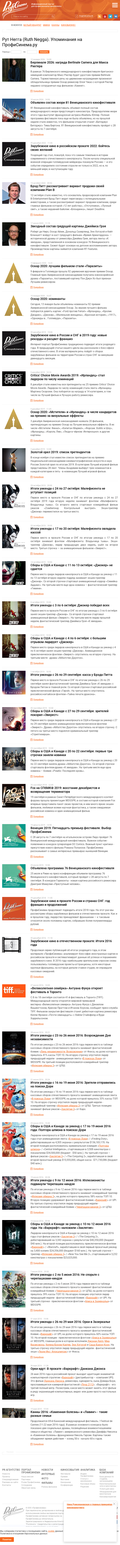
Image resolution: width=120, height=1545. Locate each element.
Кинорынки (66, 1482)
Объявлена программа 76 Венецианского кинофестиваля (72, 868)
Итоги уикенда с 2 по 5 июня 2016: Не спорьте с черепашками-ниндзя (65, 1276)
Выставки (65, 1479)
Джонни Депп (95, 1341)
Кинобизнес (68, 25)
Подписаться (86, 16)
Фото (44, 1478)
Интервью (48, 1474)
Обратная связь (28, 1488)
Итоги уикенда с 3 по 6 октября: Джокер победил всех (70, 605)
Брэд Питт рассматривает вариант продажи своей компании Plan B (67, 188)
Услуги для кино (107, 1489)
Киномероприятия (108, 1497)
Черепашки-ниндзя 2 (88, 1206)
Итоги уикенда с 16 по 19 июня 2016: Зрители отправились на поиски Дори (73, 1084)
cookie (51, 1531)
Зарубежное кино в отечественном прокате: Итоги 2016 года (71, 943)
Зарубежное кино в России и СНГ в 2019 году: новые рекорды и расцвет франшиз (69, 337)
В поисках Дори (92, 1058)
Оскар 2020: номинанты (48, 299)
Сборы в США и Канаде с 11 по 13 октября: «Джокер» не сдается (72, 567)
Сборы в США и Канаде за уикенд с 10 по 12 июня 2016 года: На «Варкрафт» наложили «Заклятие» (71, 1226)
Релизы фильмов (49, 1487)
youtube (104, 16)
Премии (64, 1477)
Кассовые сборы (87, 1484)
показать (44, 52)
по (24, 52)
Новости (6, 1474)
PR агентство (11, 1469)
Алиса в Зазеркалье (96, 1301)
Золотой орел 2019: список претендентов (60, 452)
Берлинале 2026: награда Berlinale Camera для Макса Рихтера (69, 64)
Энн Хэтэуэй (79, 1344)
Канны (55, 25)
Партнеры (25, 1479)
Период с (6, 52)
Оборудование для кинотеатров (108, 1493)
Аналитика (87, 1469)
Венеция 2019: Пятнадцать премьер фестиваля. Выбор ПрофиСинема (71, 830)
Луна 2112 (88, 1384)
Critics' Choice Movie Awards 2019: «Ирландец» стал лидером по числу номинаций (68, 377)
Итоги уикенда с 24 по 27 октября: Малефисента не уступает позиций (68, 490)
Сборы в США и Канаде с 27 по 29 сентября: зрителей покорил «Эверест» (69, 713)
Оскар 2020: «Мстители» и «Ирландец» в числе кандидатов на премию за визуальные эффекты (73, 414)
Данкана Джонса (54, 1380)
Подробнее (38, 91)
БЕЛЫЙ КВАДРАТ (32, 25)
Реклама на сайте (10, 1482)
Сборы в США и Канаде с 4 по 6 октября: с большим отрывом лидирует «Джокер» (68, 640)
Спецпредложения (10, 1479)
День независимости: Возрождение (61, 1051)
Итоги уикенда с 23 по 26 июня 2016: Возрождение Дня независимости (71, 1037)
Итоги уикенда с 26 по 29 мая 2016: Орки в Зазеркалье (70, 1322)
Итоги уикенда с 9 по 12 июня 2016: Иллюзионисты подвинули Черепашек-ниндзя (68, 1182)
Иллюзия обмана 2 (43, 1065)
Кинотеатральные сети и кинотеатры (108, 1485)
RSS (99, 16)
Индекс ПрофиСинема (86, 1475)
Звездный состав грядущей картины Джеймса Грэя (68, 226)
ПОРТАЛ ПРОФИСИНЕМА (30, 1471)
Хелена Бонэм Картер (58, 1344)
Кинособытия (70, 1469)
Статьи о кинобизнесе (86, 1480)
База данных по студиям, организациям (107, 1479)
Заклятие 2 (67, 1109)
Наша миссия (27, 1477)
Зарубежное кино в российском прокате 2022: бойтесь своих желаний (70, 148)
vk (115, 16)
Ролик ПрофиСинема (30, 1482)
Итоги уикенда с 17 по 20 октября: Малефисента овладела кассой (73, 530)
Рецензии (84, 1487)
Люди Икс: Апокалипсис (53, 1351)
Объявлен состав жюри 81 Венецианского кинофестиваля (73, 102)
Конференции (67, 1485)
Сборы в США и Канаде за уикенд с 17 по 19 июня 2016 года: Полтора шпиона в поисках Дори (71, 1128)
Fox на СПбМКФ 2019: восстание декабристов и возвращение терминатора (65, 790)
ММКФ (46, 25)
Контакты (6, 1485)
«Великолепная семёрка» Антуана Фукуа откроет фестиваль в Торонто (67, 990)
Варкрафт (101, 1200)
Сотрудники (26, 1485)
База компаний (106, 1471)
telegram (110, 16)
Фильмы (47, 1482)
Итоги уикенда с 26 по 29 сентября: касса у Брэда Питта (71, 675)
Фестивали (65, 1474)
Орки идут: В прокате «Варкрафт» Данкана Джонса (68, 1369)
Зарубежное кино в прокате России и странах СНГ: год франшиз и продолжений (70, 903)
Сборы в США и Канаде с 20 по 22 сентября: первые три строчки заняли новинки (71, 753)
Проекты (6, 1477)
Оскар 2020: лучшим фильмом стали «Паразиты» (66, 266)
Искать (53, 16)
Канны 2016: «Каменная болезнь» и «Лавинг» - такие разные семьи (69, 1414)
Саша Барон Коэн (99, 1344)
